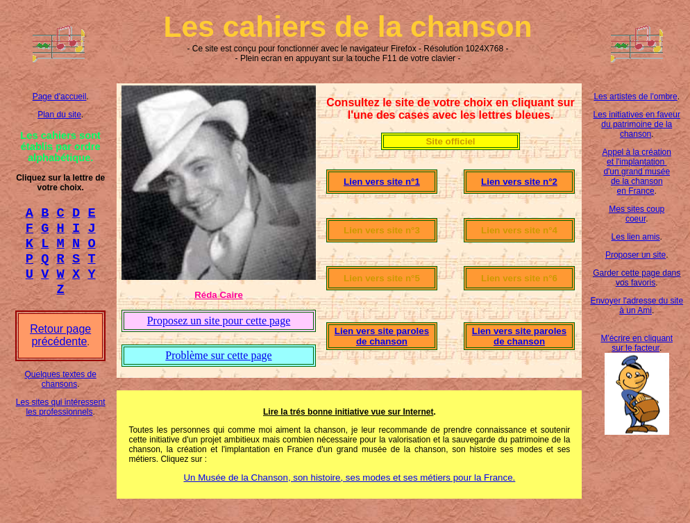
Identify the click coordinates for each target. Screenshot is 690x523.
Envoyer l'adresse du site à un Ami (636, 305)
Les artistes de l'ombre (635, 96)
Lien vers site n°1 (382, 181)
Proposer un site (635, 255)
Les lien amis (636, 237)
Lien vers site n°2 (519, 181)
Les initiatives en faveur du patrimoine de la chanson (637, 124)
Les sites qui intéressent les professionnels (61, 419)
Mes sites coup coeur (636, 214)
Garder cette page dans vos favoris (636, 278)
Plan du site (59, 114)
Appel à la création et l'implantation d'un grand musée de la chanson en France (637, 171)
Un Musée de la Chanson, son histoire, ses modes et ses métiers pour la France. (349, 477)
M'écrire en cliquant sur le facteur (636, 343)
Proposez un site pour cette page (219, 320)
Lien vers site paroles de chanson (382, 336)
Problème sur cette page (218, 355)
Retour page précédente (60, 347)
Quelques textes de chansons (60, 391)
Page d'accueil (60, 96)
